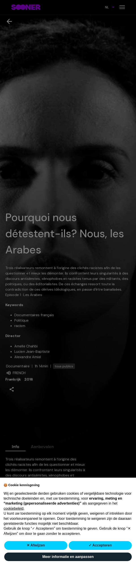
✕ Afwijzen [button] (36, 545)
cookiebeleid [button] (13, 508)
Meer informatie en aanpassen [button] (68, 557)
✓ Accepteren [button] (100, 545)
